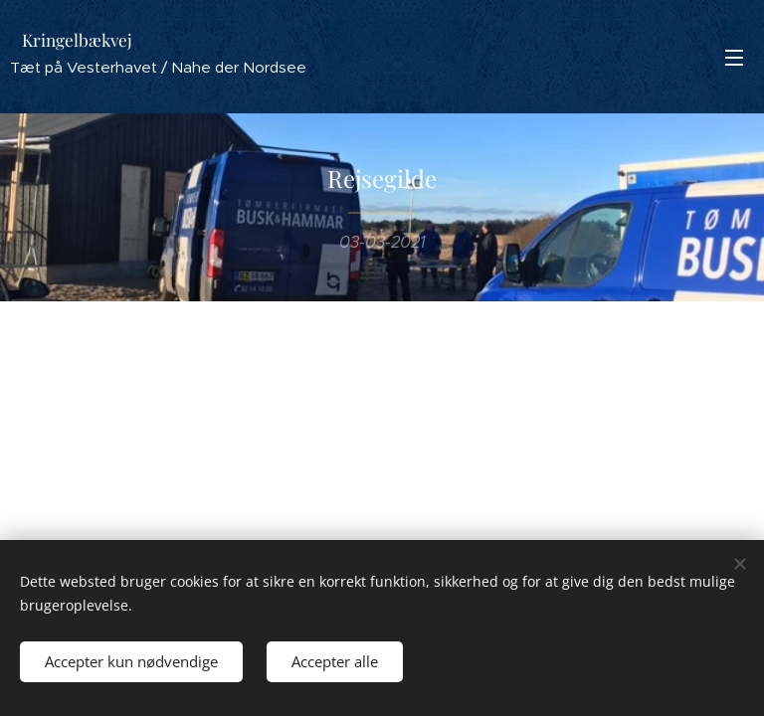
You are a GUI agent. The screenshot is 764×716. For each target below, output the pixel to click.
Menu (734, 58)
